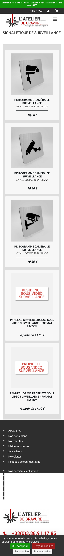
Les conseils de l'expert (22, 476)
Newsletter (14, 456)
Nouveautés (15, 441)
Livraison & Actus (18, 481)
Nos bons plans (17, 436)
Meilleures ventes (18, 446)
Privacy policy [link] (42, 551)
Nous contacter (17, 486)
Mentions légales (18, 491)
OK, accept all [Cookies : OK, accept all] (20, 546)
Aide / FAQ (36, 10)
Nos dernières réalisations (23, 471)
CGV (11, 496)
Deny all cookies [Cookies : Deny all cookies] (43, 546)
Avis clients (15, 451)
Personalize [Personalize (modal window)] (22, 551)
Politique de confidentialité (24, 461)
